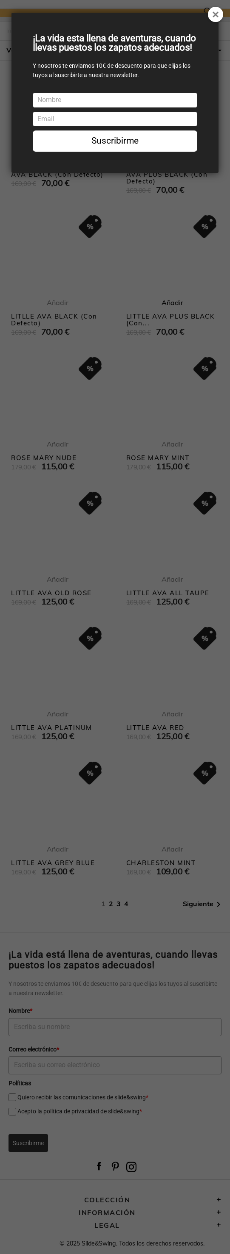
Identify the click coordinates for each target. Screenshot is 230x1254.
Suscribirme (115, 141)
